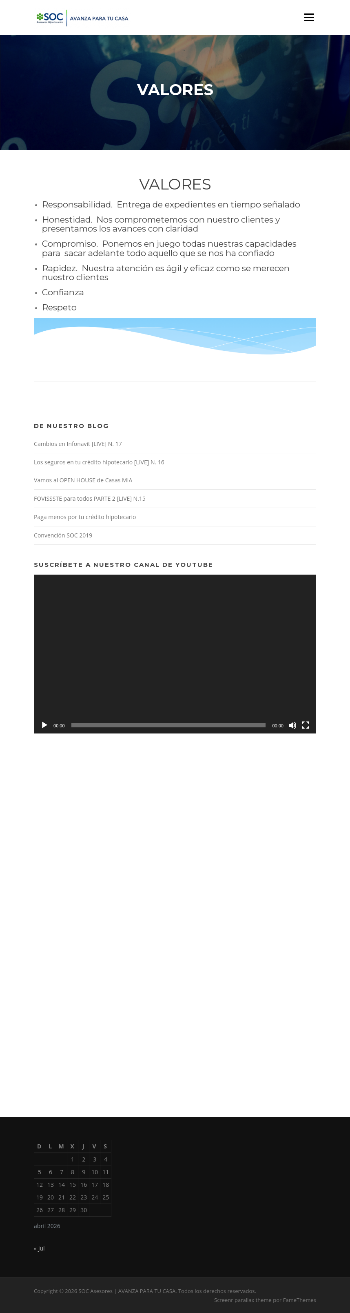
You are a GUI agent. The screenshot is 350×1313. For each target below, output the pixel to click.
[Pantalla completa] (305, 725)
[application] (175, 654)
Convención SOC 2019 (63, 535)
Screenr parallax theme (243, 1300)
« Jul (39, 1248)
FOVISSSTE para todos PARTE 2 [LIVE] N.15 (90, 498)
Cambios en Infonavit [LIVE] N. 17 (78, 444)
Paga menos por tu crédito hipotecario (85, 517)
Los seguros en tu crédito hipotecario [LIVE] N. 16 (99, 462)
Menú (309, 17)
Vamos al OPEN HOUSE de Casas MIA (83, 480)
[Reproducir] (44, 725)
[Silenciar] (292, 725)
